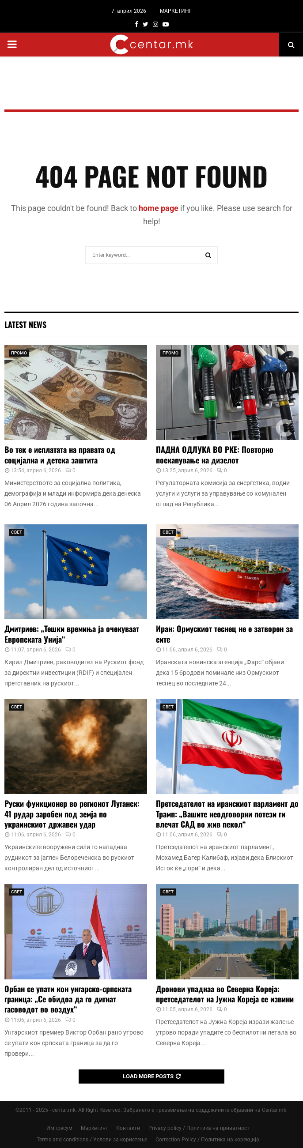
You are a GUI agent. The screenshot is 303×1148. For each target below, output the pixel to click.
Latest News (25, 324)
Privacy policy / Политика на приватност (199, 1128)
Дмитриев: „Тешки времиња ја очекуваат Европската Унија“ (71, 633)
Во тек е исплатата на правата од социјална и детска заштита (59, 454)
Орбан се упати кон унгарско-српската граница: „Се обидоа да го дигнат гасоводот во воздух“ (68, 999)
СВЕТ (16, 532)
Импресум (59, 1128)
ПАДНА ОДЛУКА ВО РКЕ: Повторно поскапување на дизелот (214, 454)
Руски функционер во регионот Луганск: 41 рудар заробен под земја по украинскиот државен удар (72, 814)
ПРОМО (19, 352)
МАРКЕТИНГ (176, 11)
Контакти (128, 1128)
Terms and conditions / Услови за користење (92, 1140)
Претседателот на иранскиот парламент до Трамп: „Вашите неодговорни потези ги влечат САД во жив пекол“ (227, 814)
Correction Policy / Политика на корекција (207, 1140)
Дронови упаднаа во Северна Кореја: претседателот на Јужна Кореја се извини (225, 994)
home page (158, 208)
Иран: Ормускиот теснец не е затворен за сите (224, 633)
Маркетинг (94, 1128)
